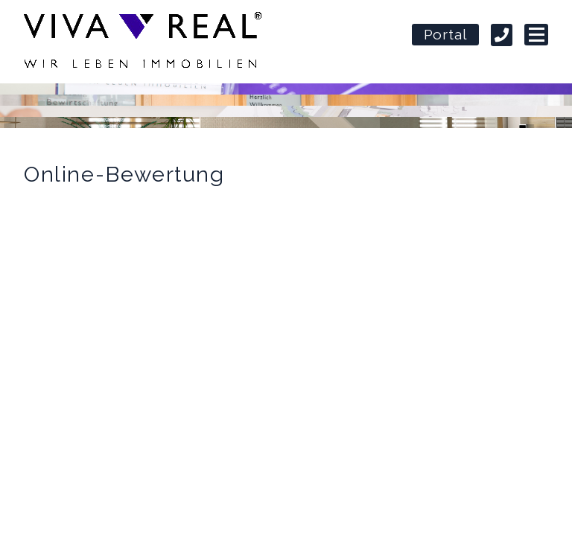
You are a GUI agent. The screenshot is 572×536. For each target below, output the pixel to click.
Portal (446, 35)
